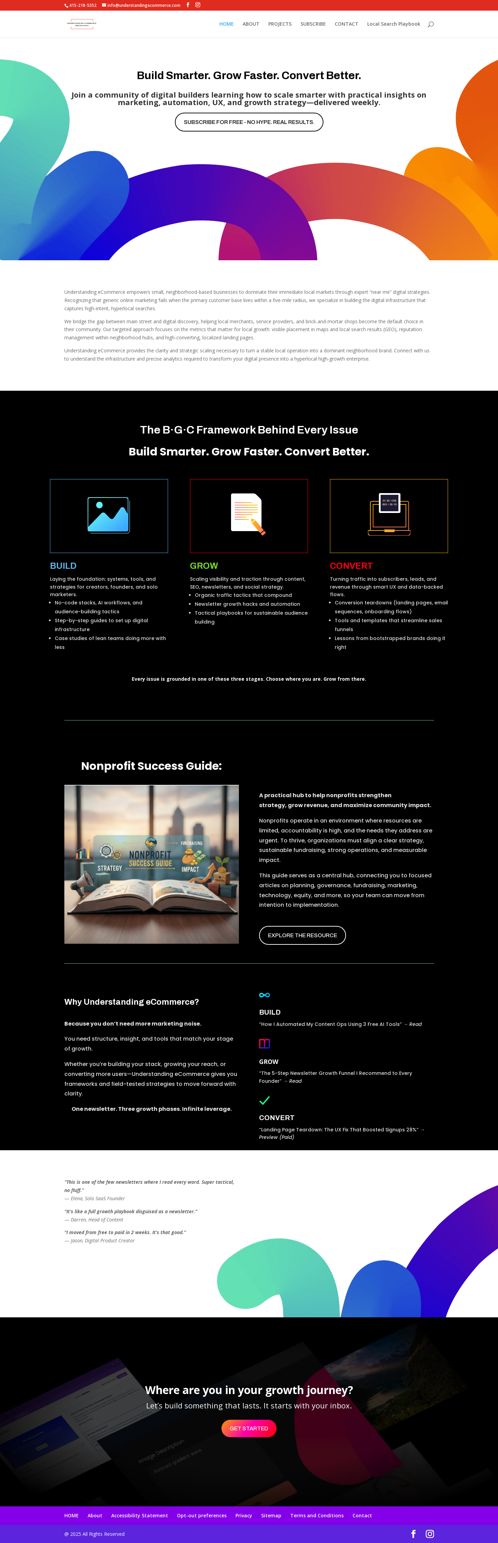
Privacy (243, 1515)
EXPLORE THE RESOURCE (302, 935)
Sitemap (271, 1515)
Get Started (249, 1428)
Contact (362, 1515)
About (95, 1515)
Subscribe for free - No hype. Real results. (249, 122)
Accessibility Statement (139, 1515)
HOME (226, 24)
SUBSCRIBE (313, 24)
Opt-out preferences (202, 1515)
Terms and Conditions (317, 1515)
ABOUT (251, 24)
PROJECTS (280, 24)
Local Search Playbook (393, 24)
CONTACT (346, 24)
